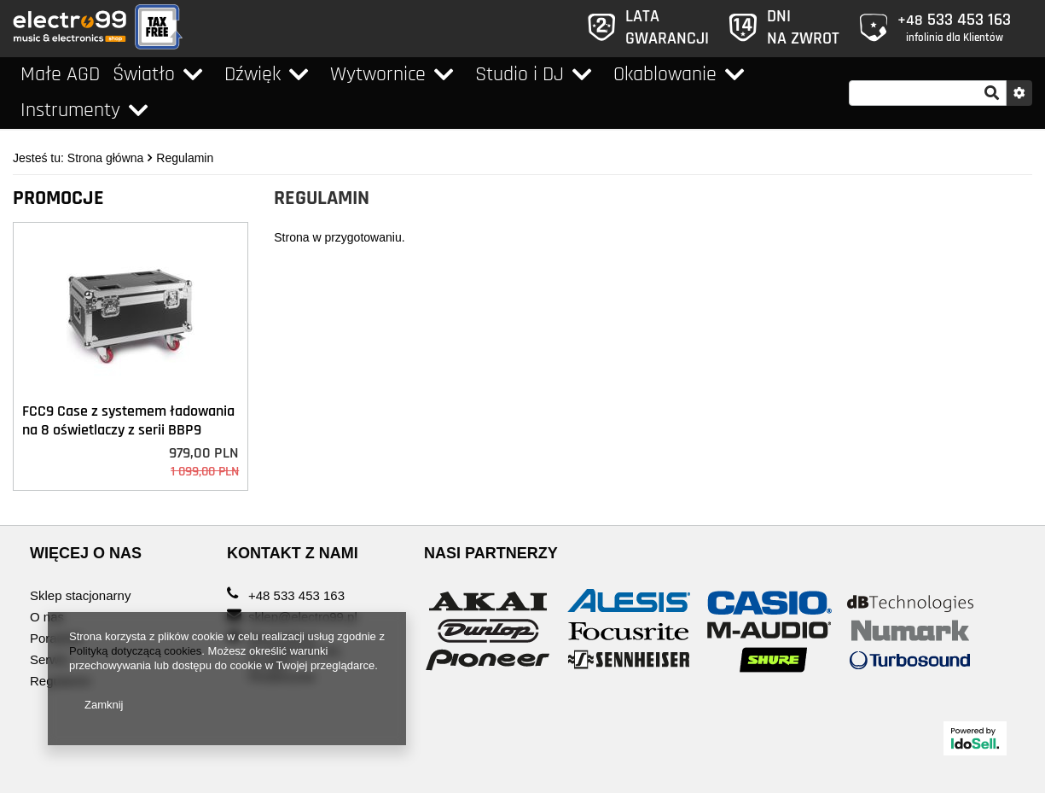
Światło (144, 74)
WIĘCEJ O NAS (86, 553)
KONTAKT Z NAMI (292, 553)
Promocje (58, 198)
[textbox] (928, 93)
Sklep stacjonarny (80, 596)
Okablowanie (665, 74)
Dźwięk (252, 74)
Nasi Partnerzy (491, 553)
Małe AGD (60, 74)
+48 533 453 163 (296, 596)
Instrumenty (70, 110)
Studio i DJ (519, 74)
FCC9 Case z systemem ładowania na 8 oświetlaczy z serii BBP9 (128, 420)
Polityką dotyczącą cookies (135, 650)
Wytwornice (378, 74)
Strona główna (105, 158)
